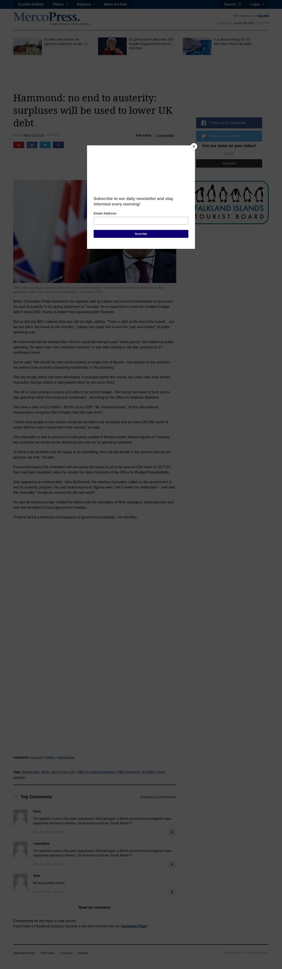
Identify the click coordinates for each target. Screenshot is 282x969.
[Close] (194, 146)
